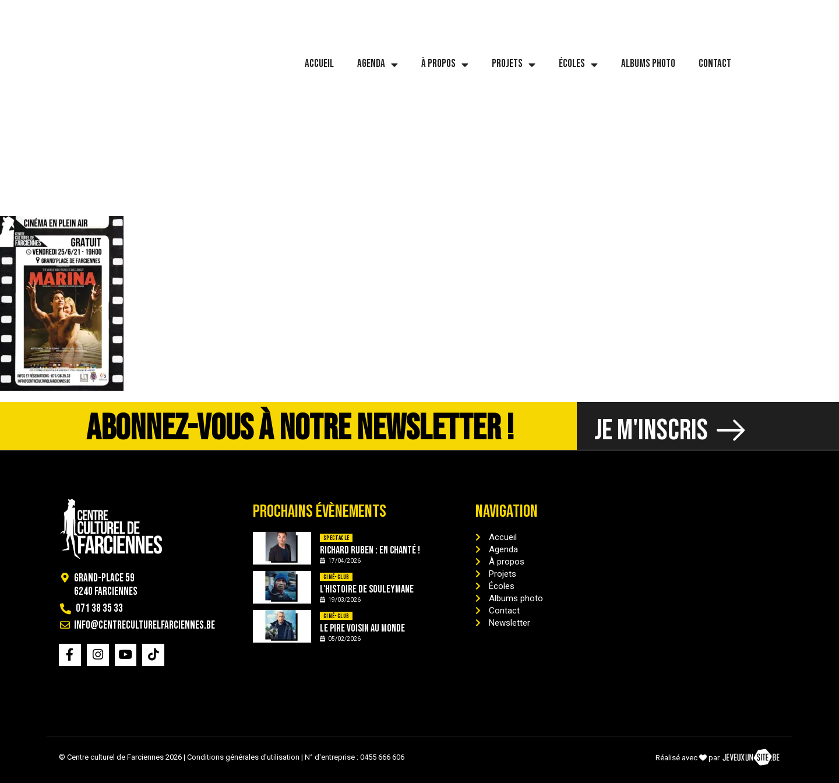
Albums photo (648, 63)
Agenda (377, 64)
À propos (444, 64)
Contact (715, 63)
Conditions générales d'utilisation (243, 757)
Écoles (578, 64)
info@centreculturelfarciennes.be (179, 12)
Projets (513, 64)
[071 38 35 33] (22, 12)
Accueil (319, 63)
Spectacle (336, 538)
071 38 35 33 (57, 12)
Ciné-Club (336, 577)
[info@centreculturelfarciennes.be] (98, 12)
